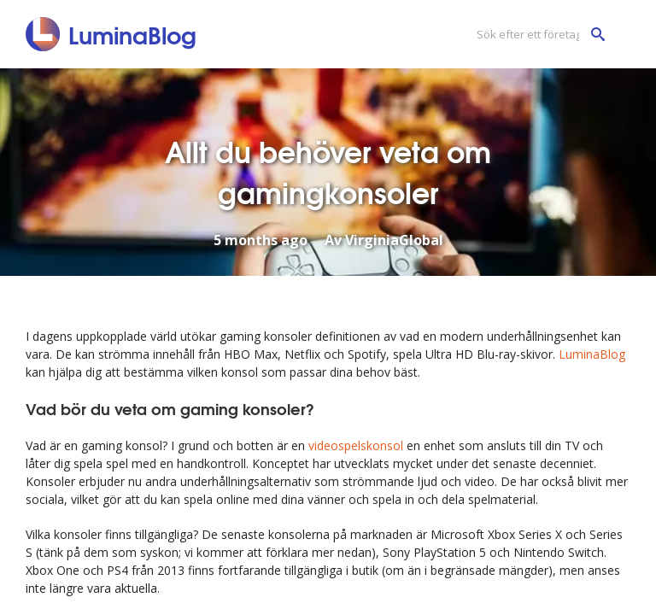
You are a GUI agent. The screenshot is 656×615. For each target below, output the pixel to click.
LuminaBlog (592, 354)
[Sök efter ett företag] (536, 34)
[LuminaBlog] (111, 34)
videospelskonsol (355, 445)
